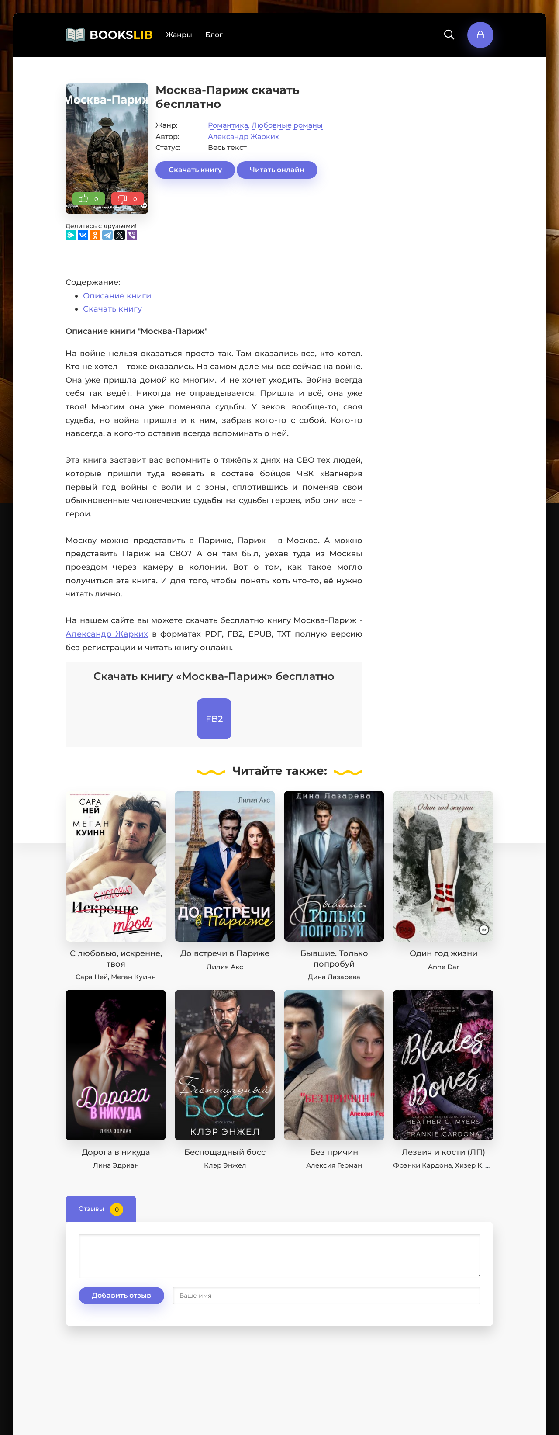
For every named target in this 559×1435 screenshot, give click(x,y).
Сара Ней (92, 977)
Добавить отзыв (121, 1295)
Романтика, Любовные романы (265, 125)
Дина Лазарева (334, 977)
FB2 (214, 719)
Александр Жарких (243, 136)
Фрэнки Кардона (422, 1165)
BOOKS (121, 35)
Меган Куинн (133, 977)
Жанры (179, 35)
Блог (214, 35)
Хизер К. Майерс (483, 1165)
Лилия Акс (225, 967)
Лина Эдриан (116, 1165)
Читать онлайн (277, 170)
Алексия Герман (334, 1165)
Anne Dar (443, 967)
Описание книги (117, 296)
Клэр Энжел (225, 1165)
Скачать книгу (195, 170)
